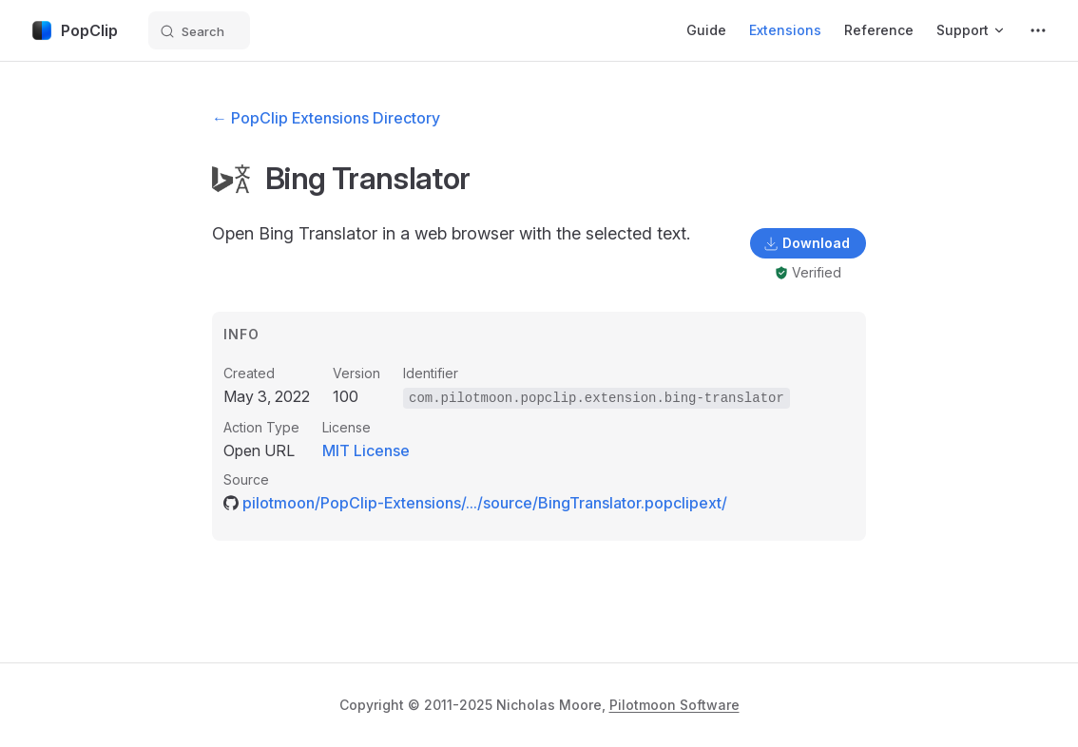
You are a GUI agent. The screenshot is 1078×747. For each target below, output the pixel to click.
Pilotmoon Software (674, 705)
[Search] (199, 30)
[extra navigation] (1038, 30)
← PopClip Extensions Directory (326, 117)
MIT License (366, 450)
